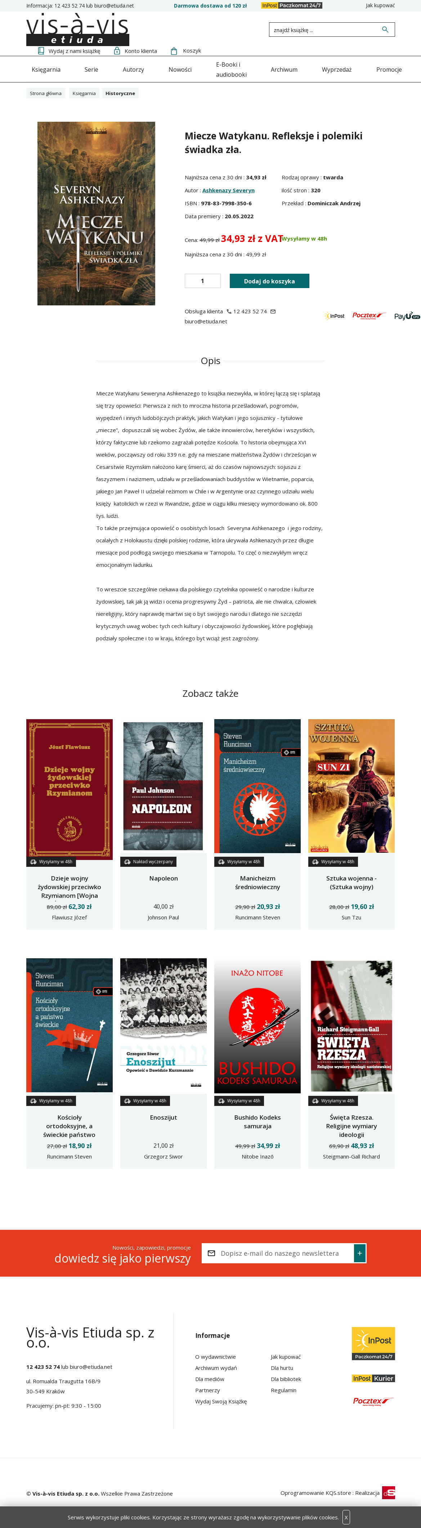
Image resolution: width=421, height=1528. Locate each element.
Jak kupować (380, 5)
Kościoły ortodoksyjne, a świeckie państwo (69, 1125)
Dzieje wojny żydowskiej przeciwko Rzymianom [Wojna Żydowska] (69, 890)
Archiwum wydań (216, 1367)
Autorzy (131, 68)
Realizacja (375, 1492)
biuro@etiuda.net (114, 5)
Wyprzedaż (333, 68)
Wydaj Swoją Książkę (221, 1400)
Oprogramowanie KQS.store (316, 1492)
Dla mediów (209, 1378)
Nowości (177, 68)
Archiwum (289, 68)
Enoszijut (163, 1116)
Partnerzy (207, 1389)
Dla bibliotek (286, 1378)
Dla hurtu (282, 1367)
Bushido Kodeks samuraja (257, 1120)
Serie (91, 68)
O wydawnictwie (215, 1355)
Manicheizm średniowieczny (257, 881)
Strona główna (48, 92)
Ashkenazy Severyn (228, 189)
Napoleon (163, 877)
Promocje (376, 68)
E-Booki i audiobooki (233, 68)
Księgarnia (46, 68)
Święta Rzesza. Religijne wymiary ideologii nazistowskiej (351, 1129)
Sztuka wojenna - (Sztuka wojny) (351, 881)
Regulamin (283, 1389)
